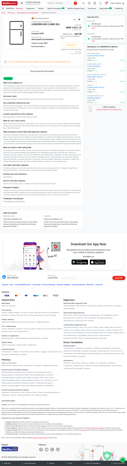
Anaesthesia (5, 392)
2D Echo (115, 315)
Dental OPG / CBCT (81, 318)
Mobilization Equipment (52, 392)
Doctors (41, 8)
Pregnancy (115, 330)
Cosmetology (68, 353)
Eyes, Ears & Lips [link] (22, 315)
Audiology (82, 356)
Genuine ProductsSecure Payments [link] (109, 109)
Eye (42, 380)
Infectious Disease (93, 335)
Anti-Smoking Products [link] (21, 331)
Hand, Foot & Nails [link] (50, 315)
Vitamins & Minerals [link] (21, 338)
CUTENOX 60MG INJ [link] (93, 66)
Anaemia (66, 330)
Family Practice (79, 348)
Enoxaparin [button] (8, 78)
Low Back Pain (68, 365)
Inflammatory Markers (92, 338)
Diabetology (116, 348)
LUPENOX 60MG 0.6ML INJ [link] (95, 87)
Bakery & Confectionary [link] (55, 352)
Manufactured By (9, 216)
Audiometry (92, 318)
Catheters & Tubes (30, 392)
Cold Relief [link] (19, 329)
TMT (102, 315)
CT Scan (69, 315)
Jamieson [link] (45, 338)
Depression (85, 363)
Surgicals (13, 395)
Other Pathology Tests (79, 332)
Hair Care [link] (30, 312)
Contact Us (99, 284)
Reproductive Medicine (80, 353)
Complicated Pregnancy (71, 356)
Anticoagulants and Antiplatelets (28, 13)
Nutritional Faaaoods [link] (29, 322)
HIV (121, 330)
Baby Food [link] (5, 306)
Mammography (94, 315)
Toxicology (108, 332)
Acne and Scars (117, 365)
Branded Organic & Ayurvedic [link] (18, 354)
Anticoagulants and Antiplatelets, (42, 39)
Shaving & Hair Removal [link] (36, 315)
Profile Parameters (81, 306)
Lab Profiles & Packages (71, 327)
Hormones (50, 375)
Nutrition (37, 380)
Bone (83, 330)
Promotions (92, 8)
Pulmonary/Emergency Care (25, 395)
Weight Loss (93, 363)
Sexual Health (78, 368)
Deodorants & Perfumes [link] (9, 315)
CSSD (22, 392)
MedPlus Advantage (55, 8)
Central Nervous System (22, 375)
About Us (5, 284)
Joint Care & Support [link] (30, 329)
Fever (71, 330)
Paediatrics (89, 348)
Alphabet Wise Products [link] (51, 365)
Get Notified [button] (71, 45)
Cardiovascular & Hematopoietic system (39, 372)
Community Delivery (79, 284)
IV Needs (40, 392)
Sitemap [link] (52, 463)
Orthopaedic (5, 395)
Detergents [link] (16, 352)
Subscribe (119, 278)
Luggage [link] (43, 352)
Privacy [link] (70, 463)
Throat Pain (88, 365)
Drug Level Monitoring (70, 335)
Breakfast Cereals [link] (16, 322)
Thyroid (112, 327)
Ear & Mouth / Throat (51, 380)
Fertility (95, 327)
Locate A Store (23, 284)
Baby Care (13, 306)
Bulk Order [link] (7, 463)
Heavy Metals (82, 335)
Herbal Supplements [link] (35, 338)
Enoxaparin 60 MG (37, 33)
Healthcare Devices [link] (7, 331)
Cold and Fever (75, 363)
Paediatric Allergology (95, 353)
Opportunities (105, 8)
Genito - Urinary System (47, 377)
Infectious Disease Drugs (23, 377)
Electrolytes (103, 338)
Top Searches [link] (38, 365)
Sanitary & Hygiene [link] (14, 312)
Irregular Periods (78, 365)
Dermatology (101, 351)
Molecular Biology (69, 308)
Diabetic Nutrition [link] (22, 345)
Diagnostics (30, 8)
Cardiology (85, 351)
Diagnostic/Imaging (41, 395)
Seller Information (38, 46)
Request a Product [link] (17, 365)
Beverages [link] (5, 354)
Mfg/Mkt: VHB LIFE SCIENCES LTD (41, 21)
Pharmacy (19, 8)
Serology (90, 306)
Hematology (117, 306)
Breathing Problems (105, 365)
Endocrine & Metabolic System (11, 380)
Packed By (47, 216)
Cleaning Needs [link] (6, 352)
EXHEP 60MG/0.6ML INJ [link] (95, 77)
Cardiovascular (15, 392)
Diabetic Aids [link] (33, 345)
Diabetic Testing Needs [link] (9, 345)
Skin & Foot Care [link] (42, 329)
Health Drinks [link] (6, 322)
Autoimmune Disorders (70, 338)
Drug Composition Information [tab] (42, 71)
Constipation (102, 363)
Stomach (81, 338)
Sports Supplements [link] (8, 338)
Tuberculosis (67, 332)
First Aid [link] (4, 329)
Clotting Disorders (118, 332)
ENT (108, 351)
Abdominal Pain (68, 368)
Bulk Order (90, 284)
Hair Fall (95, 365)
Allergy (106, 327)
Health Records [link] (6, 365)
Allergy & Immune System (44, 383)
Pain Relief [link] (11, 329)
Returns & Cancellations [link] (93, 463)
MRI (65, 315)
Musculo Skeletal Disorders (95, 332)
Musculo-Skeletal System (37, 375)
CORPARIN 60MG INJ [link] (94, 98)
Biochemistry (108, 306)
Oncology (35, 377)
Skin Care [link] (4, 312)
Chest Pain (67, 363)
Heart (81, 327)
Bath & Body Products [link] (41, 312)
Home (4, 13)
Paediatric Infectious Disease (111, 353)
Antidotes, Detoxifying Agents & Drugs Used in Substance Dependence (23, 385)
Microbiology (98, 306)
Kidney (101, 327)
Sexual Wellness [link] (54, 312)
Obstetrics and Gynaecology (102, 348)
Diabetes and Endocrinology (72, 351)
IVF (123, 353)
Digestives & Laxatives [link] (55, 329)
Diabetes (77, 330)
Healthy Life (119, 8)
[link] (10, 3)
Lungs (90, 327)
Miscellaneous (50, 385)
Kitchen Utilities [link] (34, 352)
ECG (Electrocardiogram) (104, 318)
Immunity (88, 330)
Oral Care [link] (23, 312)
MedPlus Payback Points (76, 8)
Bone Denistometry (69, 318)
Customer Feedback (63, 284)
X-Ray (75, 315)
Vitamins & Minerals (27, 380)
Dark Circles (111, 363)
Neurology (93, 351)
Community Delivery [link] (30, 463)
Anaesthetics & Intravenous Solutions (24, 383)
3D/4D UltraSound (83, 315)
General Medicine (69, 348)
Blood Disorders (105, 335)
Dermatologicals (7, 383)
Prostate (108, 330)
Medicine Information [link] (9, 363)
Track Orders (36, 284)
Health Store (8, 8)
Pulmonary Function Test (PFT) (85, 320)
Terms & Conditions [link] (119, 463)
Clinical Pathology (69, 306)
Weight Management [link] (43, 322)
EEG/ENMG (108, 315)
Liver (85, 327)
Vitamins (118, 327)
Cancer (95, 330)
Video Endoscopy (69, 320)
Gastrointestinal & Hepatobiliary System (14, 372)
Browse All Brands (49, 284)
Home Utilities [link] (24, 352)
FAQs (11, 284)
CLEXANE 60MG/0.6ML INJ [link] (96, 56)
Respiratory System (7, 375)
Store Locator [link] (29, 365)
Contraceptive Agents (8, 377)
